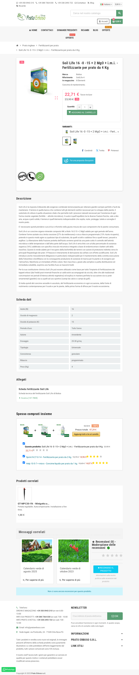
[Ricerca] (96, 13)
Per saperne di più (33, 577)
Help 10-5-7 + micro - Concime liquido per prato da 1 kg (51, 463)
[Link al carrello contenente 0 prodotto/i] (117, 21)
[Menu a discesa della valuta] (118, 4)
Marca (65, 74)
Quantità (71, 106)
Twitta (100, 150)
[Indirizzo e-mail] (89, 610)
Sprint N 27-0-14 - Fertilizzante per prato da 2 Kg (48, 457)
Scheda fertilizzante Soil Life (34, 389)
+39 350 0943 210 (26, 3)
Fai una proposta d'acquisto (79, 161)
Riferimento (67, 77)
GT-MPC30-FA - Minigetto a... (33, 503)
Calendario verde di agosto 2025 (33, 568)
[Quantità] (85, 107)
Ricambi (21, 6)
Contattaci (80, 3)
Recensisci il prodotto (102, 568)
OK (115, 610)
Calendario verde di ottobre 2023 (67, 568)
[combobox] (91, 131)
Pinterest (113, 150)
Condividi (87, 150)
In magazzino (68, 80)
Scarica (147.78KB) (28, 398)
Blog (91, 3)
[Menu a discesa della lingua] (106, 4)
